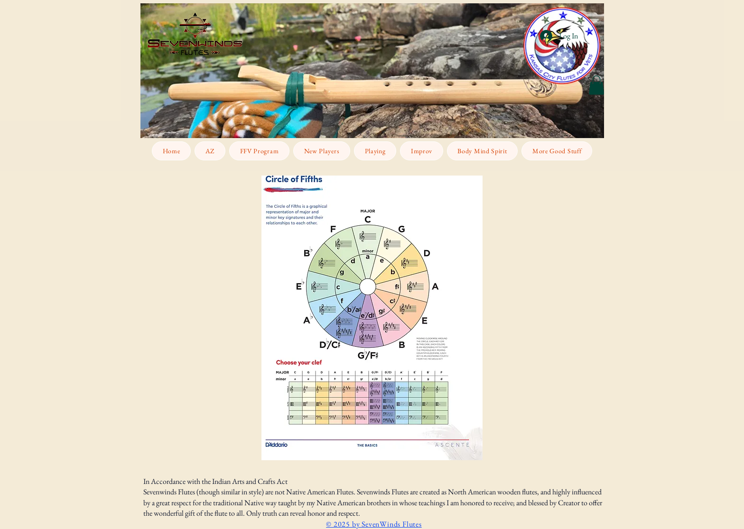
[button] (596, 85)
